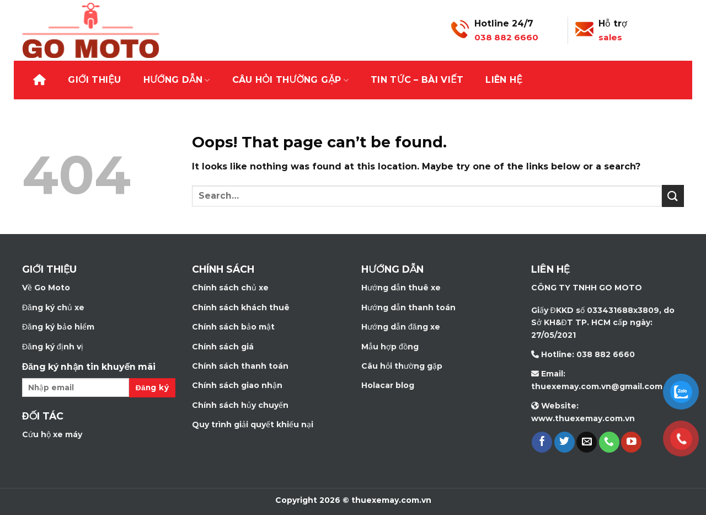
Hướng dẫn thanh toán (408, 307)
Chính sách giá (223, 347)
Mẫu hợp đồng (390, 347)
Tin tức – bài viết (417, 80)
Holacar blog (387, 385)
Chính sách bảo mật (233, 327)
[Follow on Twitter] (564, 442)
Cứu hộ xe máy (52, 434)
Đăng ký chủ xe (53, 307)
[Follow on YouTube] (631, 442)
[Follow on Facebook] (542, 442)
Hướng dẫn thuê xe (401, 288)
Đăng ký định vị (52, 347)
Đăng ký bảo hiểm (58, 327)
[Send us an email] (586, 442)
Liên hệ (503, 80)
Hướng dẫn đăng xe (400, 327)
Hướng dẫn (176, 80)
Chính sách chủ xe (230, 288)
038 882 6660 (506, 37)
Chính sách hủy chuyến (240, 405)
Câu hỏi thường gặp (290, 80)
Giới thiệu (94, 80)
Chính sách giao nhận (237, 385)
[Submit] (673, 195)
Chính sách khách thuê (241, 307)
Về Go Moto (46, 288)
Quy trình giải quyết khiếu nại (252, 424)
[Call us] (609, 442)
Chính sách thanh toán (240, 366)
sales (610, 37)
